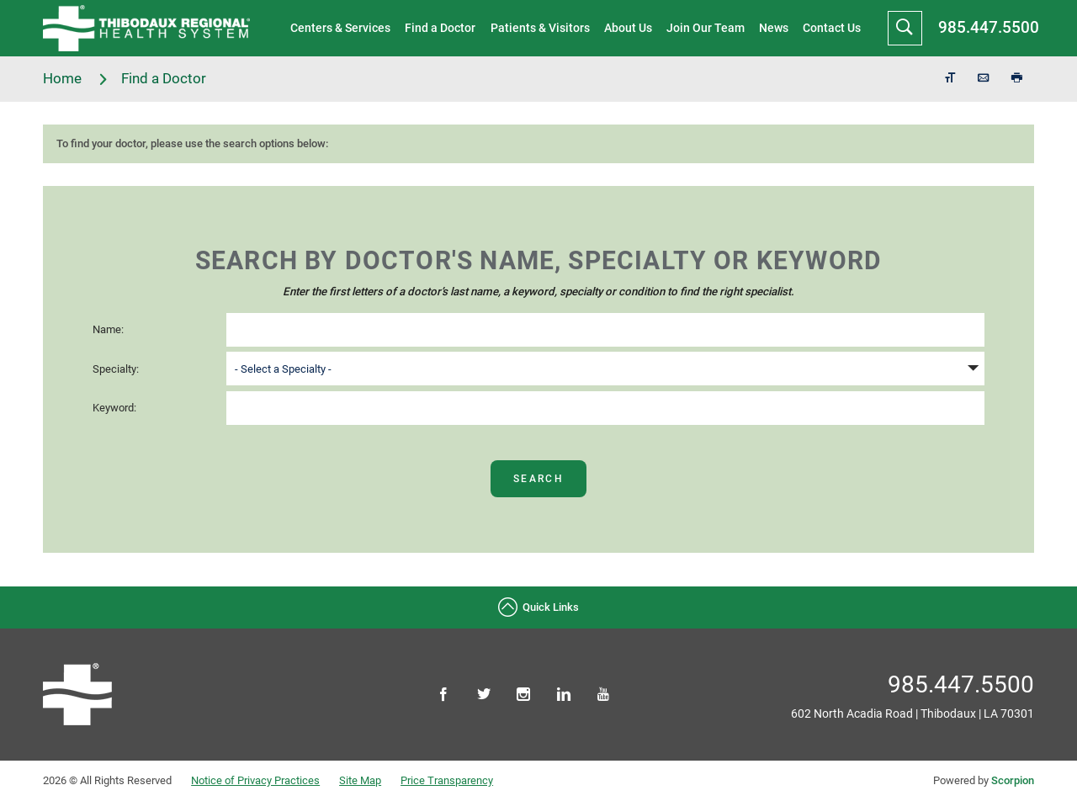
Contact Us (832, 27)
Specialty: (116, 369)
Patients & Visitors (540, 27)
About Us (628, 27)
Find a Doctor (440, 27)
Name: (108, 329)
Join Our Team (705, 27)
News (773, 27)
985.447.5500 (988, 27)
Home (76, 79)
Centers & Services (340, 27)
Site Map (360, 780)
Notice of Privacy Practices (255, 780)
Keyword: (114, 407)
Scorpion (1012, 780)
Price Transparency (447, 780)
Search (538, 479)
